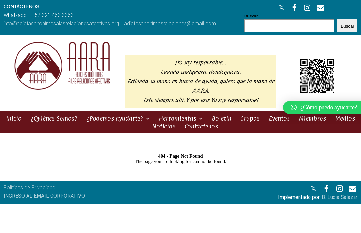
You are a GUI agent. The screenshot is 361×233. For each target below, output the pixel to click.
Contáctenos (201, 126)
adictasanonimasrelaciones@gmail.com (170, 23)
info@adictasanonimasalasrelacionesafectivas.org (61, 23)
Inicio (14, 118)
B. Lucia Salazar (339, 197)
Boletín (221, 118)
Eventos (279, 118)
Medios (345, 118)
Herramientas (177, 118)
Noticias (163, 126)
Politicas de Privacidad (29, 187)
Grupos (250, 118)
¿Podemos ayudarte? (114, 118)
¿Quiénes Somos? (54, 118)
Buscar (251, 16)
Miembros (312, 118)
